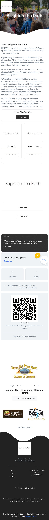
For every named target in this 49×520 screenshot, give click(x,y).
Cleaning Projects (34, 146)
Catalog (12, 473)
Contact (12, 477)
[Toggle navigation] (46, 6)
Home (12, 470)
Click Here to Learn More (24, 398)
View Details (11, 155)
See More (23, 117)
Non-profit (11, 146)
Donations (23, 208)
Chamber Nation (31, 516)
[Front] (7, 6)
